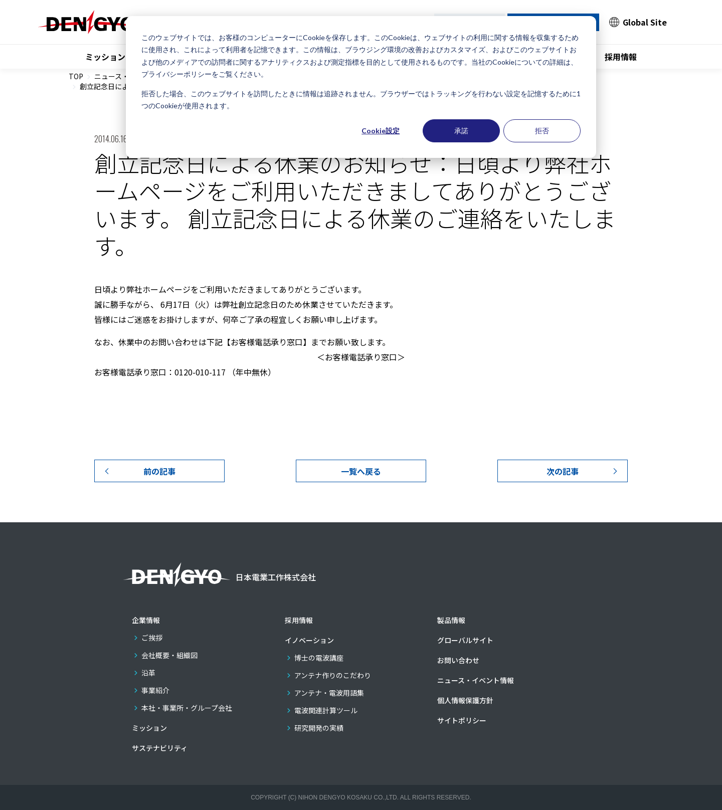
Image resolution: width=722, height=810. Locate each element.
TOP (76, 76)
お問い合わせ (458, 660)
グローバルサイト (465, 640)
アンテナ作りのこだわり (332, 675)
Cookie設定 (381, 130)
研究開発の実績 (318, 728)
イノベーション (309, 640)
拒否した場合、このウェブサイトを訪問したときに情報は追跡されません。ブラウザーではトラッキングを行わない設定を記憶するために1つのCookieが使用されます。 (361, 99)
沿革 (148, 673)
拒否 (542, 130)
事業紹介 (155, 690)
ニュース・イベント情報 (475, 680)
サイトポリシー (461, 720)
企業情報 (146, 620)
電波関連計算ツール (325, 710)
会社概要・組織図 (169, 655)
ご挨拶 (151, 638)
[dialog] (361, 87)
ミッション (105, 57)
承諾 (461, 130)
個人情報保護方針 (465, 700)
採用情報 (621, 57)
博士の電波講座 (318, 658)
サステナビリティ (160, 748)
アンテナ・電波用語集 (329, 693)
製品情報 (451, 620)
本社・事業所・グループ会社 (186, 708)
